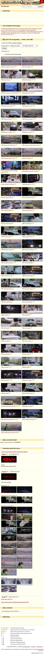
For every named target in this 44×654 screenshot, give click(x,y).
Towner (8, 80)
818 (9, 67)
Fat (35, 171)
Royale (10, 145)
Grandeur (10, 249)
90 (30, 184)
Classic (3, 172)
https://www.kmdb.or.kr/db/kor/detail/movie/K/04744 (15, 602)
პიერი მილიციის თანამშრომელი (17, 31)
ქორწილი (3, 34)
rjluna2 (3, 597)
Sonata (31, 275)
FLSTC (11, 170)
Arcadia (10, 106)
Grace (30, 236)
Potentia (8, 354)
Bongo (31, 393)
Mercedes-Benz (8, 406)
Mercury (27, 406)
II (33, 289)
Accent (10, 197)
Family (16, 432)
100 (32, 93)
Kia (4, 315)
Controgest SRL (26, 646)
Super (34, 145)
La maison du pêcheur (6, 28)
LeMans (10, 132)
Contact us (33, 646)
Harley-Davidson (5, 170)
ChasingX (19, 43)
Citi (29, 93)
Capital (7, 328)
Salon (37, 145)
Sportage (29, 380)
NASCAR (15, 93)
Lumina (11, 93)
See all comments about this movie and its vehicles (14, 451)
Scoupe (10, 275)
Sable (30, 406)
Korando (33, 419)
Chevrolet (6, 93)
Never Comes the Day (18, 28)
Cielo (30, 106)
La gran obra (27, 28)
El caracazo (24, 33)
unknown (28, 158)
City (33, 197)
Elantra (10, 210)
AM (7, 67)
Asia (5, 67)
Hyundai (27, 184)
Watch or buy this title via (10, 442)
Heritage (15, 170)
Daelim (26, 93)
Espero (10, 119)
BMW (26, 80)
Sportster (12, 184)
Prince (30, 132)
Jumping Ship (34, 28)
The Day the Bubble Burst (33, 33)
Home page (6, 6)
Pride (28, 354)
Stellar (10, 302)
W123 (13, 406)
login (8, 611)
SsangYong (7, 419)
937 (30, 67)
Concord (29, 341)
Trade (7, 393)
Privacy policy (39, 646)
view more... (10, 34)
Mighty (31, 262)
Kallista (12, 419)
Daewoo (6, 106)
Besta (7, 315)
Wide (28, 393)
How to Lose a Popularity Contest (21, 30)
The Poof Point (9, 30)
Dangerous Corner (15, 33)
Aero (30, 197)
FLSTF (32, 171)
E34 (30, 80)
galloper (14, 43)
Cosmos (13, 67)
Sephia (7, 380)
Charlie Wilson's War (32, 31)
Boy (37, 171)
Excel (30, 223)
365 (13, 158)
